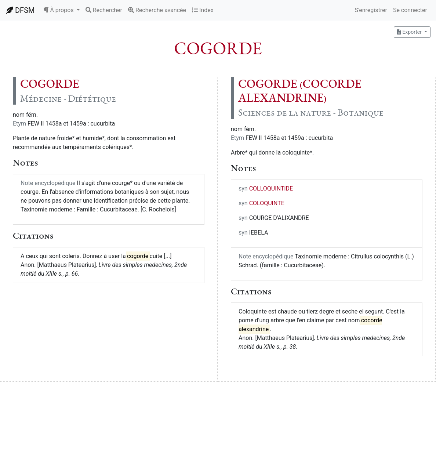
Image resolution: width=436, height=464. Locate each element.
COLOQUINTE (266, 203)
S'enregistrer (371, 10)
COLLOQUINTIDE (271, 188)
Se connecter (410, 10)
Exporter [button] (410, 32)
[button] (61, 10)
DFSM (20, 10)
